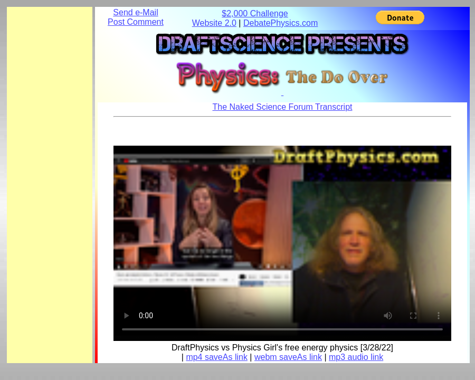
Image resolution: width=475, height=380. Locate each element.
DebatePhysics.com (280, 22)
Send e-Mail (135, 12)
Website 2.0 (214, 22)
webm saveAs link (288, 357)
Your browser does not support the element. (282, 240)
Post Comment (136, 21)
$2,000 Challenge (255, 13)
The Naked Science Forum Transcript (283, 106)
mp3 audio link (356, 357)
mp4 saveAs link (217, 357)
